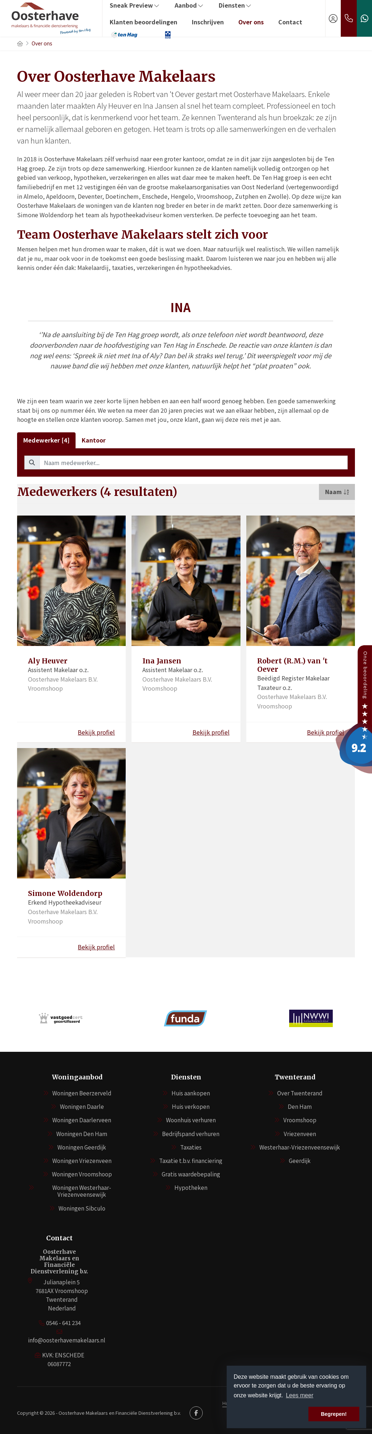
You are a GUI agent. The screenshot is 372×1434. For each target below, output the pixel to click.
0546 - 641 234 (63, 1322)
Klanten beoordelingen (143, 21)
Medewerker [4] (46, 440)
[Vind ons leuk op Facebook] (196, 1412)
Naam (337, 491)
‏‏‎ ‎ (154, 34)
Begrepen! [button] (334, 1414)
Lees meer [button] (300, 1395)
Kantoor (94, 440)
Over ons (251, 21)
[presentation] (177, 1040)
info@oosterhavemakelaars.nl (66, 1340)
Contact (290, 21)
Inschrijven (208, 21)
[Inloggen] (333, 18)
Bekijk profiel (96, 732)
